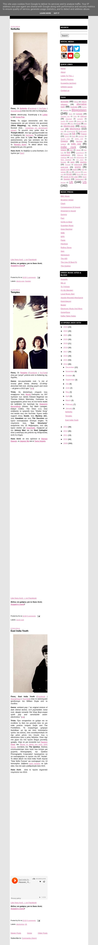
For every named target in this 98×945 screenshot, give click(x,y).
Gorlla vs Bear (66, 222)
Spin (62, 251)
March (68, 400)
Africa (76, 102)
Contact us (65, 90)
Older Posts (42, 933)
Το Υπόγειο (65, 287)
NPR (62, 236)
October (69, 375)
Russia (78, 174)
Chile (75, 116)
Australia (74, 107)
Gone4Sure (65, 312)
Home (29, 933)
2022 (65, 331)
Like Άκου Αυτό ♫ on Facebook (24, 259)
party (72, 162)
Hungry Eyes (20, 144)
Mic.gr (63, 283)
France (83, 134)
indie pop (76, 144)
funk (73, 136)
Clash (63, 203)
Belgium (66, 110)
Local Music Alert (67, 294)
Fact (62, 218)
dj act (78, 123)
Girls (22, 153)
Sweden (28, 281)
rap (70, 172)
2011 (65, 435)
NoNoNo (15, 29)
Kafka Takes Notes (68, 316)
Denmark (64, 123)
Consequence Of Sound (70, 207)
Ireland (63, 150)
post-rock (64, 167)
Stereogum (65, 255)
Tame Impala (40, 441)
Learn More (45, 13)
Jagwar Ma (24, 441)
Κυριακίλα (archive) (68, 83)
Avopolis (64, 279)
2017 (65, 352)
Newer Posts (16, 933)
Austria (84, 107)
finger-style (82, 131)
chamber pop (65, 116)
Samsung (29, 135)
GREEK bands (67, 87)
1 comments (31, 277)
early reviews (34, 763)
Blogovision (79, 109)
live (68, 152)
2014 (65, 364)
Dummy (64, 214)
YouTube (42, 108)
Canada (79, 114)
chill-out (83, 116)
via (32, 388)
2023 (65, 327)
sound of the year (70, 177)
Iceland (63, 144)
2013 (65, 427)
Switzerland (79, 179)
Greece (64, 141)
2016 (65, 356)
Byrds (28, 394)
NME (63, 233)
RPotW (69, 174)
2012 (65, 431)
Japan (78, 150)
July (67, 384)
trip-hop (63, 182)
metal (71, 157)
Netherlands (80, 157)
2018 (65, 348)
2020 (65, 339)
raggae (63, 172)
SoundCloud (16, 111)
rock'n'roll (77, 172)
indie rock (68, 147)
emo (62, 131)
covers (71, 121)
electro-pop (20, 281)
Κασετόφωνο (66, 301)
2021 (65, 335)
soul (85, 174)
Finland (66, 134)
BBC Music (65, 196)
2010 (65, 439)
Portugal (67, 164)
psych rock (20, 620)
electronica (20, 924)
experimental (71, 131)
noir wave (79, 160)
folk (73, 133)
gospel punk (65, 139)
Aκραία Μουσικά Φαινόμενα (72, 298)
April (68, 396)
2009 (65, 443)
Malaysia (80, 155)
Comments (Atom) (29, 938)
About (63, 72)
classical (69, 119)
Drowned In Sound (68, 211)
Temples (15, 292)
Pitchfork (64, 244)
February (70, 404)
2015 (65, 360)
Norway (63, 162)
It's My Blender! (67, 290)
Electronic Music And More (71, 309)
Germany (81, 136)
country (63, 121)
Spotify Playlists (67, 79)
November (70, 371)
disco (72, 123)
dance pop (80, 121)
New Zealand (66, 160)
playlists (83, 162)
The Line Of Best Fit (69, 262)
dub (85, 123)
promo (78, 167)
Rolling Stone (66, 247)
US (85, 182)
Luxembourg (80, 153)
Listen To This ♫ (67, 76)
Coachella (30, 428)
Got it (56, 13)
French (67, 136)
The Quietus (66, 266)
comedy (80, 119)
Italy (71, 150)
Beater (63, 305)
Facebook (33, 108)
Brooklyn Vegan (67, 200)
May (68, 392)
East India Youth (19, 631)
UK (26, 924)
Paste (63, 240)
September (70, 380)
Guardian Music (67, 225)
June (68, 388)
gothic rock (79, 139)
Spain (84, 177)
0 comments (31, 616)
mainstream (65, 155)
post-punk (78, 164)
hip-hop (79, 141)
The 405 (64, 258)
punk (75, 169)
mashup (64, 157)
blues (70, 114)
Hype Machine (66, 229)
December (70, 367)
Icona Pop (20, 117)
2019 (65, 343)
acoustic (65, 101)
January (69, 408)
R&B (82, 169)
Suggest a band (17, 266)
